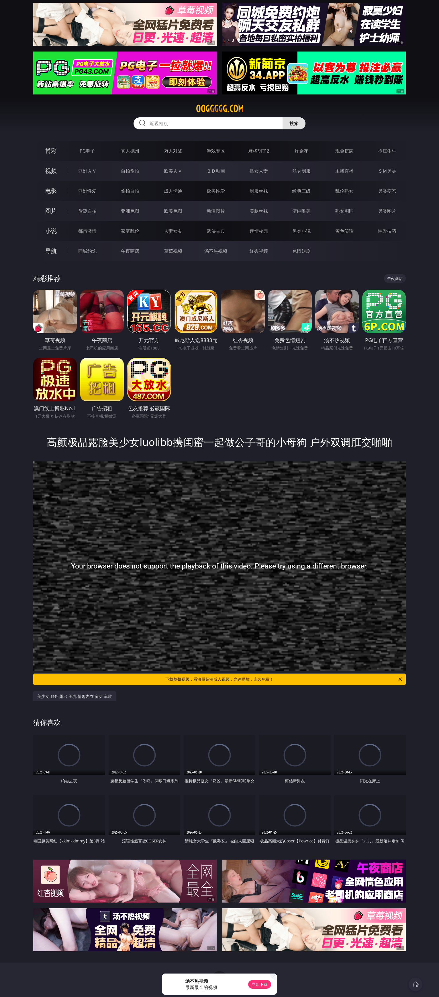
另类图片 (387, 211)
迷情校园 (259, 231)
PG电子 (87, 151)
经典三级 (301, 191)
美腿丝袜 (259, 211)
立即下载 (260, 984)
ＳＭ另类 (387, 171)
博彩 (51, 151)
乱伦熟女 (344, 191)
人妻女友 (173, 231)
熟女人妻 (259, 171)
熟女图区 (344, 211)
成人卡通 (173, 191)
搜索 (294, 123)
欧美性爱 (216, 191)
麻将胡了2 (258, 151)
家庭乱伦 (130, 231)
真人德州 (130, 151)
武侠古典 (216, 231)
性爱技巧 (387, 231)
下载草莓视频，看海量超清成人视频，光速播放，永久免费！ (284, 679)
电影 (51, 191)
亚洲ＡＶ (87, 171)
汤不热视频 (215, 251)
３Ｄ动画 (216, 171)
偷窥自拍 (87, 211)
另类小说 (301, 231)
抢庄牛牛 (387, 151)
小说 (51, 231)
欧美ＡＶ (173, 171)
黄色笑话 (344, 231)
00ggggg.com (220, 108)
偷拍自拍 (130, 191)
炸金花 (301, 151)
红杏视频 (259, 251)
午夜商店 (130, 251)
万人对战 (173, 151)
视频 (51, 171)
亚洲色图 (130, 211)
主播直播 (344, 171)
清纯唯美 (301, 211)
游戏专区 (216, 151)
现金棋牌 (344, 151)
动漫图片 (216, 211)
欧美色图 (173, 211)
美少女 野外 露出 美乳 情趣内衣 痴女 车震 (74, 696)
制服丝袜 (259, 191)
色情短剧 (301, 251)
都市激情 (87, 231)
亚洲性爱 (87, 191)
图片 (51, 211)
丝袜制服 (301, 171)
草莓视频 (173, 251)
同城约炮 (87, 251)
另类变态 (387, 191)
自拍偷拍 (130, 171)
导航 (51, 251)
